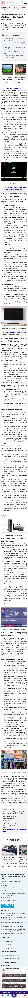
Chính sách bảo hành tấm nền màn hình (11, 958)
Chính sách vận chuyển (7, 948)
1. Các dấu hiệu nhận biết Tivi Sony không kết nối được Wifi (14, 39)
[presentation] (1, 74)
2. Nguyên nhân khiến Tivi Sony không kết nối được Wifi (14, 44)
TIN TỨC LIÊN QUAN (14, 840)
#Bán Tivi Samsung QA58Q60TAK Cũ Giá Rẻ (20, 78)
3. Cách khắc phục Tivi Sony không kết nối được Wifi (14, 48)
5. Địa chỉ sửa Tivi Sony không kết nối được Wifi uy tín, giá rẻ (13, 56)
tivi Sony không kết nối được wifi (13, 88)
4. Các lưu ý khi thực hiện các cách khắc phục (14, 52)
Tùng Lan (19, 598)
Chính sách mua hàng (6, 941)
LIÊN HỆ (7, 82)
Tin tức (9, 7)
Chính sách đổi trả (6, 945)
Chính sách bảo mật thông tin (9, 951)
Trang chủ (3, 7)
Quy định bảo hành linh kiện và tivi (10, 955)
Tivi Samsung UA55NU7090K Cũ (7, 78)
